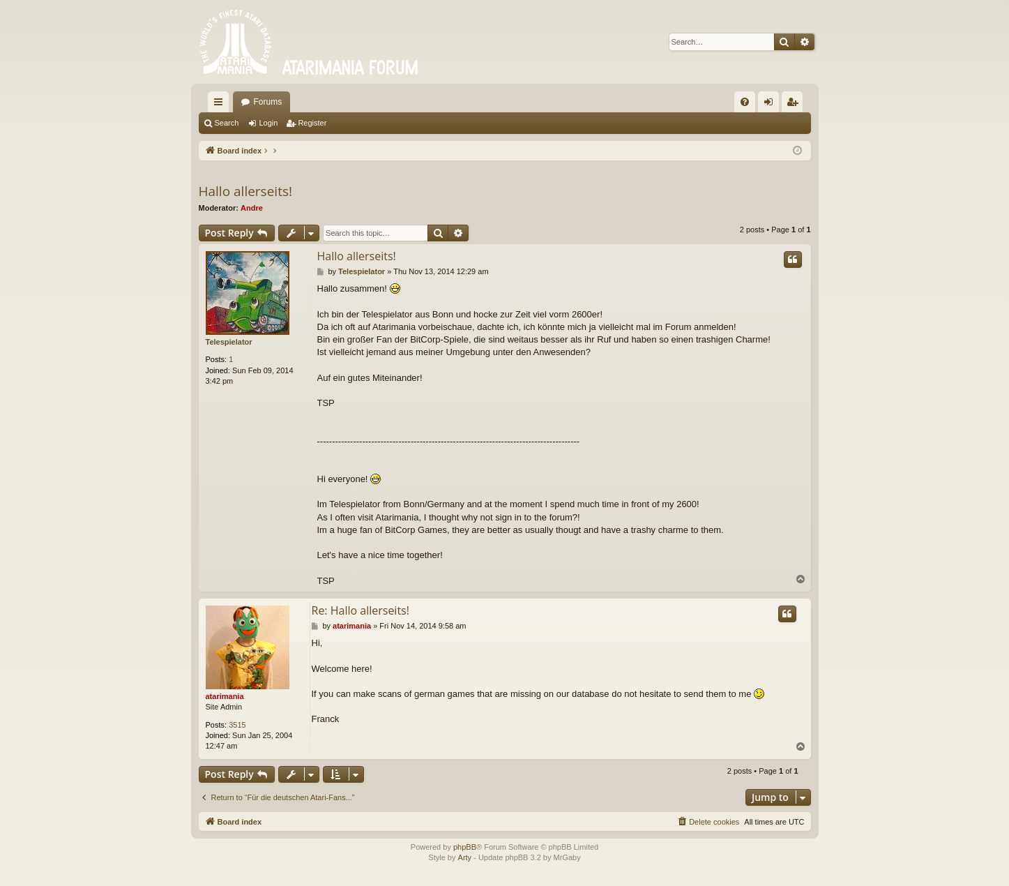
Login (268, 123)
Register (312, 123)
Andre (252, 208)
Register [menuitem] (794, 104)
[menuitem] (744, 101)
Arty (465, 857)
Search (227, 123)
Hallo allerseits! (245, 191)
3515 (237, 725)
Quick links (221, 104)
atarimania (225, 696)
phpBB (464, 847)
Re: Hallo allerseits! (360, 610)
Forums (268, 102)
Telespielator (229, 342)
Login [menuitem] (771, 104)
